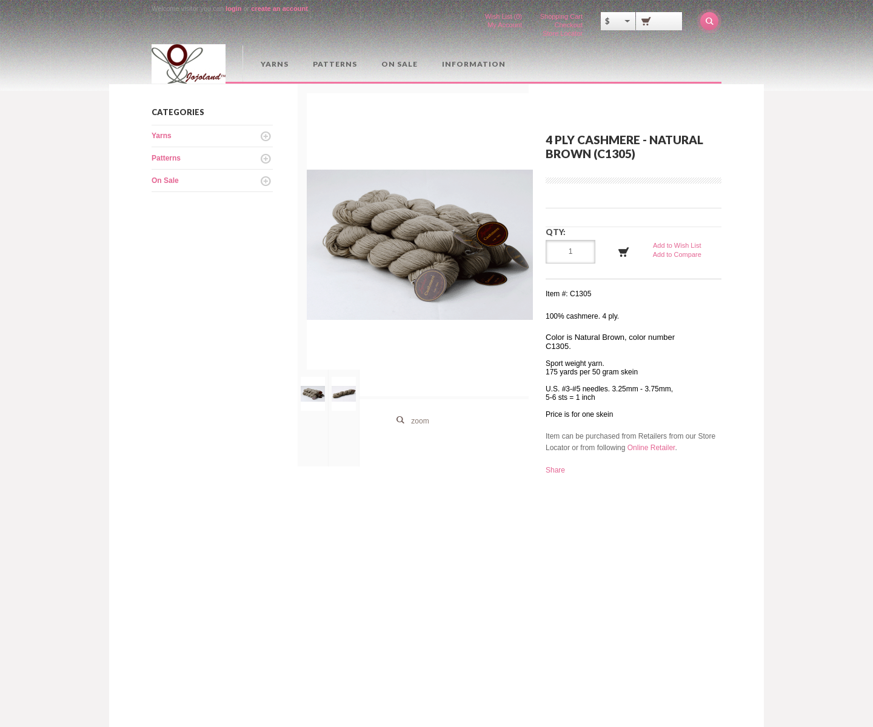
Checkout (569, 24)
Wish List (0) (503, 16)
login (233, 8)
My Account (504, 24)
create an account (279, 8)
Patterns (335, 63)
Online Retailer (651, 447)
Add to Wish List (677, 245)
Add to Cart (623, 252)
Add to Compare (677, 254)
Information (474, 63)
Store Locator (563, 33)
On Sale (399, 63)
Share (555, 470)
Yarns (275, 63)
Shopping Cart (561, 16)
